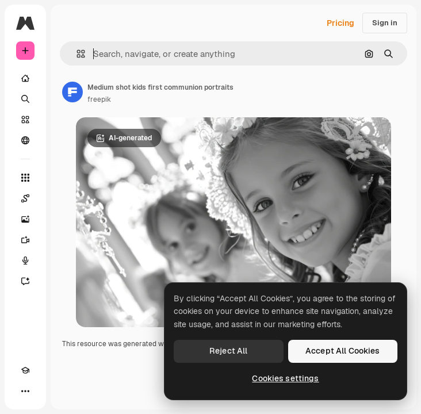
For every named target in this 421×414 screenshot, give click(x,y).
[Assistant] (25, 281)
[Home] (25, 78)
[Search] (25, 99)
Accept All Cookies (342, 351)
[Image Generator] (25, 219)
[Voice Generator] (25, 260)
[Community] (25, 140)
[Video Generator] (25, 240)
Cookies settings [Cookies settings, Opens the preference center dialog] (285, 378)
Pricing (340, 23)
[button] (76, 53)
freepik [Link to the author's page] (99, 99)
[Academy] (25, 370)
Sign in (384, 23)
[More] (25, 391)
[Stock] (25, 119)
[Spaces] (25, 198)
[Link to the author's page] (72, 92)
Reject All (228, 351)
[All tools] (25, 177)
